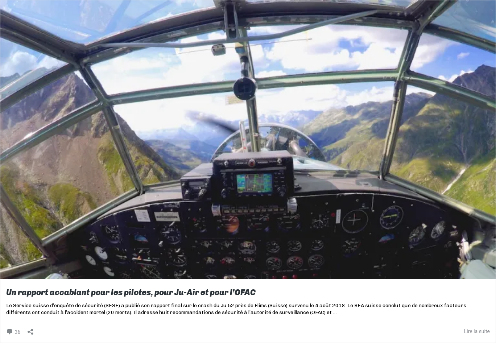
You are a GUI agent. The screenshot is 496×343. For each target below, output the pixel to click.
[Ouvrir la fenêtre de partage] (30, 329)
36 (13, 331)
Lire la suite (477, 331)
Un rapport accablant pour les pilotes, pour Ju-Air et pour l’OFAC (131, 292)
